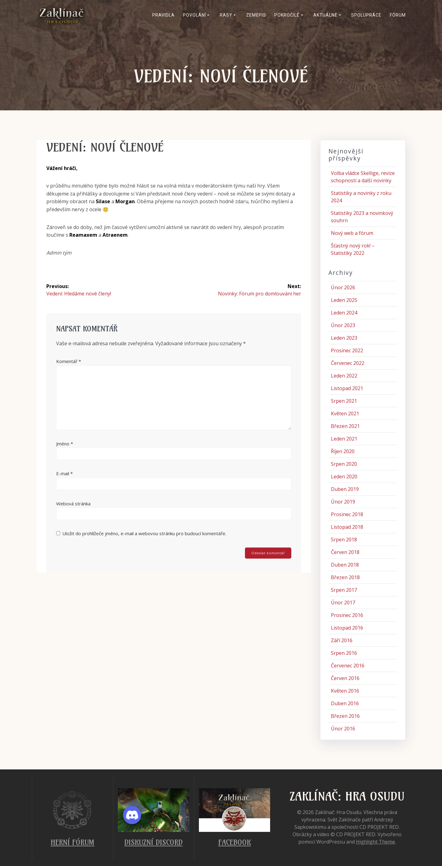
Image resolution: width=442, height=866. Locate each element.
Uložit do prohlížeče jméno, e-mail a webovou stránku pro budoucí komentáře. (144, 533)
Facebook (234, 842)
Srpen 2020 (344, 464)
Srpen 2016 (344, 653)
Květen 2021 (345, 413)
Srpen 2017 (344, 590)
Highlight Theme (375, 841)
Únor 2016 (343, 728)
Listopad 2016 (347, 627)
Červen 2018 (345, 552)
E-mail (64, 473)
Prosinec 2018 (347, 514)
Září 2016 (341, 640)
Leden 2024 (344, 312)
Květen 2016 (345, 690)
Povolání (194, 15)
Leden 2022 (344, 375)
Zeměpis (256, 15)
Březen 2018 (345, 577)
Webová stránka (73, 503)
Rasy (226, 15)
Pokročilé (287, 15)
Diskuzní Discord (153, 842)
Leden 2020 (344, 476)
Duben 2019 (345, 489)
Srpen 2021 (344, 400)
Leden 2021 (344, 438)
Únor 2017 (343, 602)
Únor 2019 (343, 501)
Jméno (64, 444)
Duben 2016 (345, 703)
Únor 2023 (343, 325)
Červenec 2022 (347, 363)
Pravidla (163, 15)
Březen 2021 (345, 426)
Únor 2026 (343, 287)
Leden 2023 (344, 337)
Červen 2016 (345, 678)
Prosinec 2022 (347, 350)
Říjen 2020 (343, 451)
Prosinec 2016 (347, 615)
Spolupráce (366, 15)
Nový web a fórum (352, 233)
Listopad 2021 (347, 388)
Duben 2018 (345, 564)
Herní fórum (72, 842)
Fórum (398, 15)
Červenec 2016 (347, 665)
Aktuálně (325, 15)
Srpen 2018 (344, 539)
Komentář (68, 361)
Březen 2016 (345, 716)
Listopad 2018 (347, 527)
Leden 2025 (344, 300)
